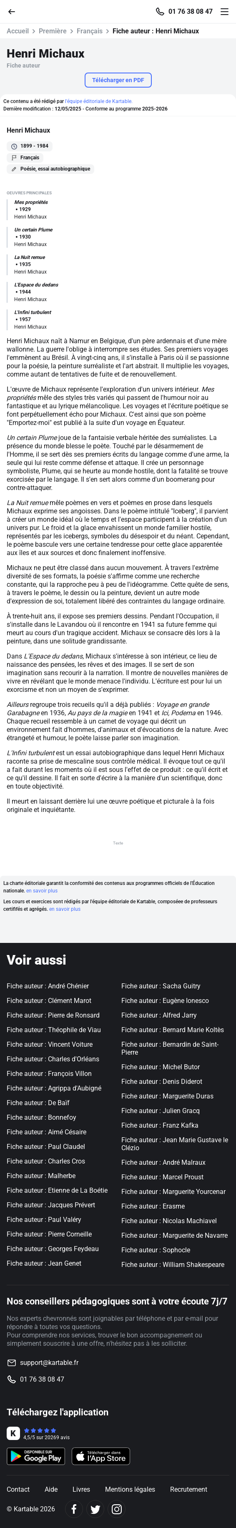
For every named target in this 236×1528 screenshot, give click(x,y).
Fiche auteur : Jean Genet (44, 1263)
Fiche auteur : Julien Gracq (160, 1111)
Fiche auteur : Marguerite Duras (167, 1096)
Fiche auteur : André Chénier (48, 986)
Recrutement (188, 1489)
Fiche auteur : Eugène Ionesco (165, 1001)
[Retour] (15, 11)
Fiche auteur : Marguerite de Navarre (174, 1235)
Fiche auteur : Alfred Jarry (159, 1015)
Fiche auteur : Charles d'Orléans (53, 1059)
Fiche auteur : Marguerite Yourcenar (173, 1192)
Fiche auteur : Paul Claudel (46, 1147)
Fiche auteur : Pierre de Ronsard (53, 1015)
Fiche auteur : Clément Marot (49, 1001)
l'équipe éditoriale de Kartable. (99, 101)
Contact (18, 1489)
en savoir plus (42, 891)
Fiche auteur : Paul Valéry (44, 1220)
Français (90, 31)
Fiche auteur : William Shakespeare (172, 1265)
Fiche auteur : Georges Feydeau (53, 1249)
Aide (51, 1489)
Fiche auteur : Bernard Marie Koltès (172, 1030)
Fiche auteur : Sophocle (155, 1250)
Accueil (18, 31)
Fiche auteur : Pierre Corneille (49, 1234)
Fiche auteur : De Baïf (38, 1103)
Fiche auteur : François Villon (49, 1074)
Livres (81, 1489)
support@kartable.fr (49, 1363)
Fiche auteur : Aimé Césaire (46, 1132)
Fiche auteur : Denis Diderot (161, 1082)
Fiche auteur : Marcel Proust (162, 1177)
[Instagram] (117, 1509)
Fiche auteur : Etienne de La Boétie (57, 1190)
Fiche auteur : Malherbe (41, 1176)
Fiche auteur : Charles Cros (46, 1161)
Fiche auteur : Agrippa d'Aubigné (54, 1088)
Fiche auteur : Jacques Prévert (51, 1205)
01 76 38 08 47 (190, 11)
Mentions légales (130, 1489)
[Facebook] (74, 1509)
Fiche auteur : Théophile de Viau (54, 1030)
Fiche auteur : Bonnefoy (41, 1117)
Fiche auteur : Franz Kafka (159, 1125)
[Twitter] (95, 1509)
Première (53, 31)
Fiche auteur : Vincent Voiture (50, 1044)
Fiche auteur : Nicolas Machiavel (169, 1221)
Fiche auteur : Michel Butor (160, 1067)
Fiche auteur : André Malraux (163, 1162)
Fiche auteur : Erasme (153, 1206)
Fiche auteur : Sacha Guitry (161, 986)
